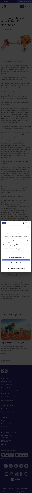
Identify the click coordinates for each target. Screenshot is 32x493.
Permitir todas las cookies (16, 257)
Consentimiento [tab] (7, 228)
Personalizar (16, 262)
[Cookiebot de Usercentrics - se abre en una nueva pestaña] (23, 223)
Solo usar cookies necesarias (16, 268)
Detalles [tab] (16, 228)
